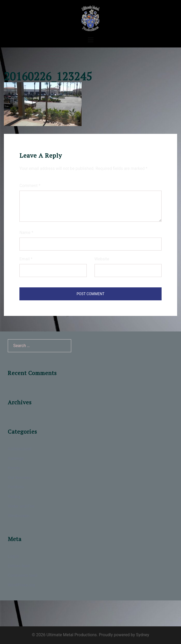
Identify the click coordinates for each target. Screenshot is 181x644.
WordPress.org (21, 585)
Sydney (142, 634)
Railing (14, 496)
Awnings (16, 458)
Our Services (19, 477)
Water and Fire (21, 506)
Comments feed (22, 575)
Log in (13, 556)
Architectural (19, 448)
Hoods (14, 468)
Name (26, 232)
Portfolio (16, 486)
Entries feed (19, 565)
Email (25, 259)
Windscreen (19, 515)
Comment (29, 185)
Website (102, 259)
